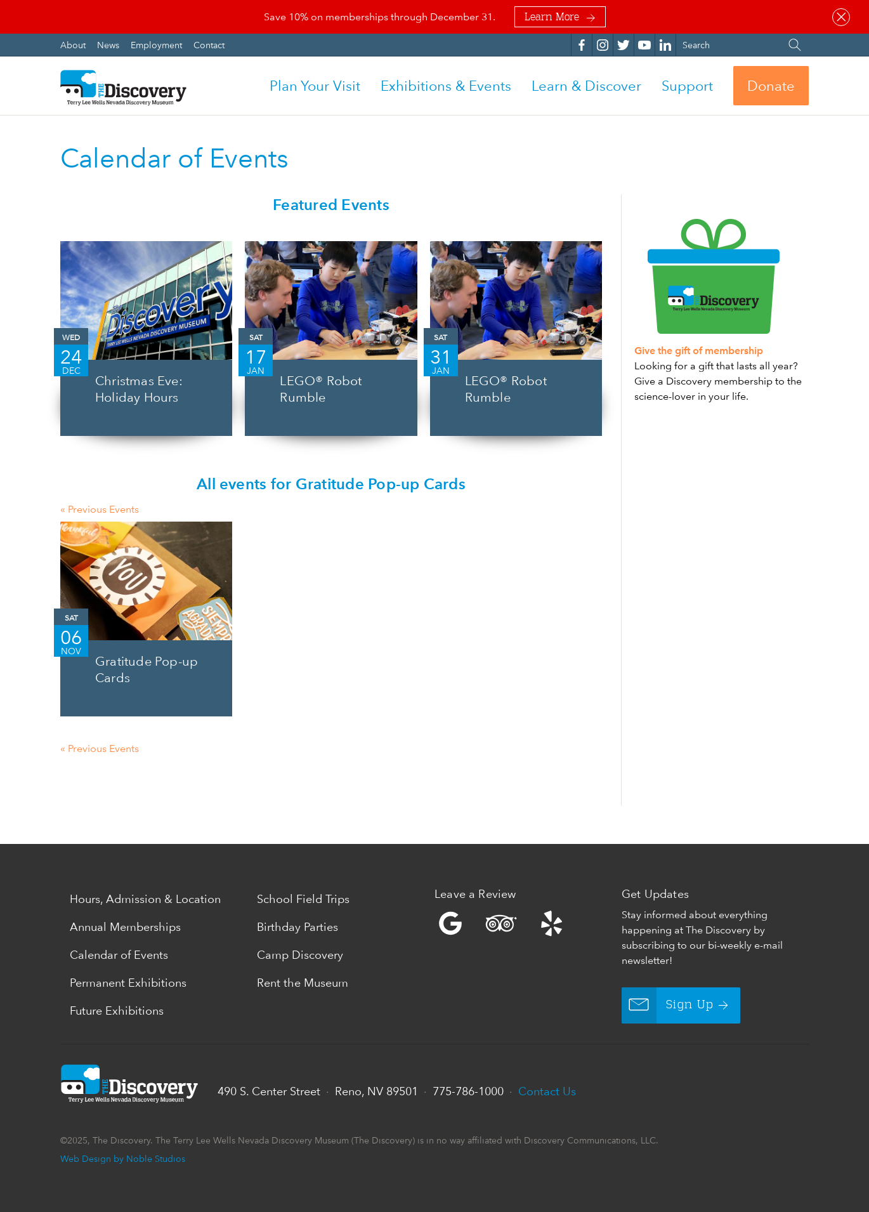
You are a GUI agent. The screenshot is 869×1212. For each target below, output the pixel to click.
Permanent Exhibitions (128, 982)
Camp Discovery (300, 954)
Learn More (552, 18)
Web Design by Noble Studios (122, 1158)
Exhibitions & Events (446, 85)
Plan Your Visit (315, 85)
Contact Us (547, 1091)
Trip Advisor (501, 923)
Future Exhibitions (117, 1010)
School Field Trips (303, 899)
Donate (771, 85)
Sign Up (668, 1005)
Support (687, 85)
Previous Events (99, 509)
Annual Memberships (125, 926)
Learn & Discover (586, 85)
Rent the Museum (302, 982)
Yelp (524, 923)
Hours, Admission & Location (145, 899)
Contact (209, 44)
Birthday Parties (297, 926)
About (74, 44)
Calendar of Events (119, 954)
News (109, 44)
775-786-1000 (468, 1091)
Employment (158, 44)
